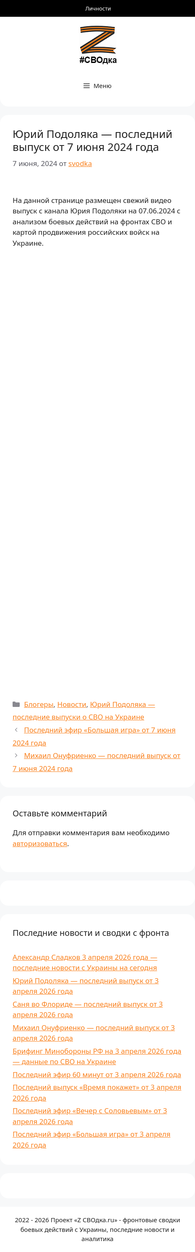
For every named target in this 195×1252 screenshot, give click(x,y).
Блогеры (38, 704)
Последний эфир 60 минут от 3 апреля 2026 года (97, 1074)
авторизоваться (40, 843)
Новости (71, 704)
